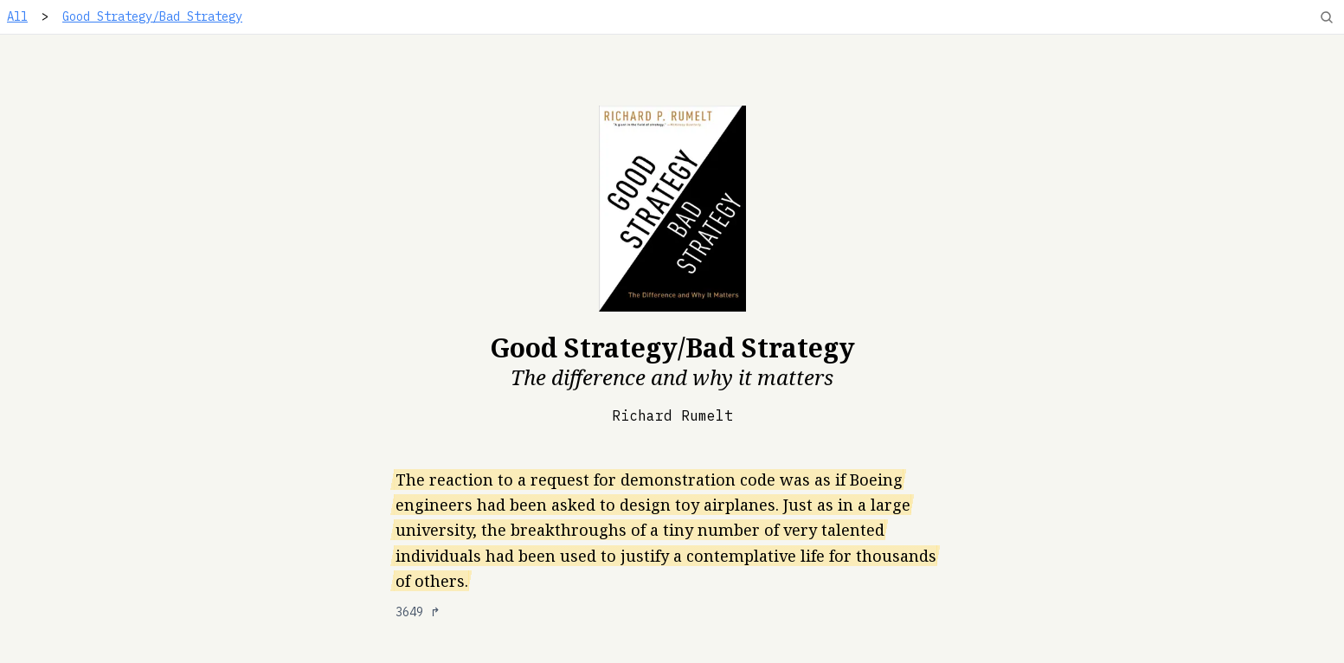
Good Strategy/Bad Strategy (152, 16)
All (17, 16)
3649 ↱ (417, 612)
